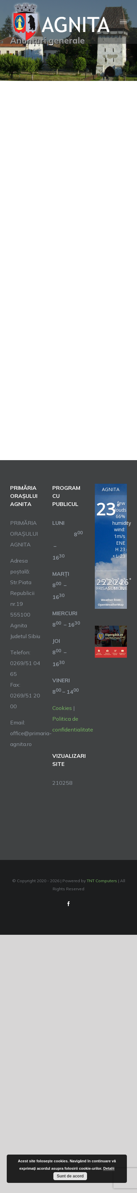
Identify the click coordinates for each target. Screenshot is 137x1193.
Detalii (108, 1168)
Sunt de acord (70, 1176)
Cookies (62, 708)
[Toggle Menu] (123, 22)
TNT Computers (102, 880)
